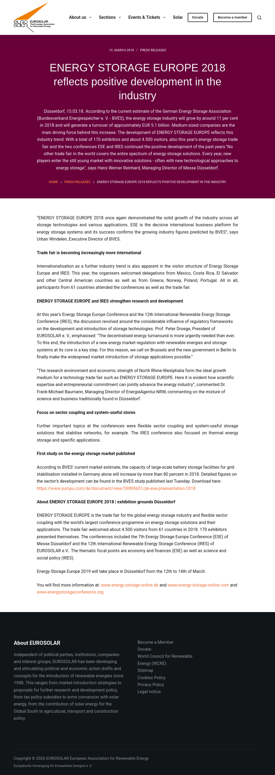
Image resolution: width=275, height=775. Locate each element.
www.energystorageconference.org (70, 592)
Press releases (153, 50)
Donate (197, 17)
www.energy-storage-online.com (198, 585)
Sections (111, 17)
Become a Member (155, 642)
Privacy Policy (151, 684)
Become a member (232, 17)
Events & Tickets (148, 17)
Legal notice (149, 691)
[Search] (259, 18)
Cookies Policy (151, 677)
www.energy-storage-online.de (129, 585)
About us (81, 17)
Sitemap (145, 670)
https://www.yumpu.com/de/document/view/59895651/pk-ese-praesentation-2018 (116, 488)
